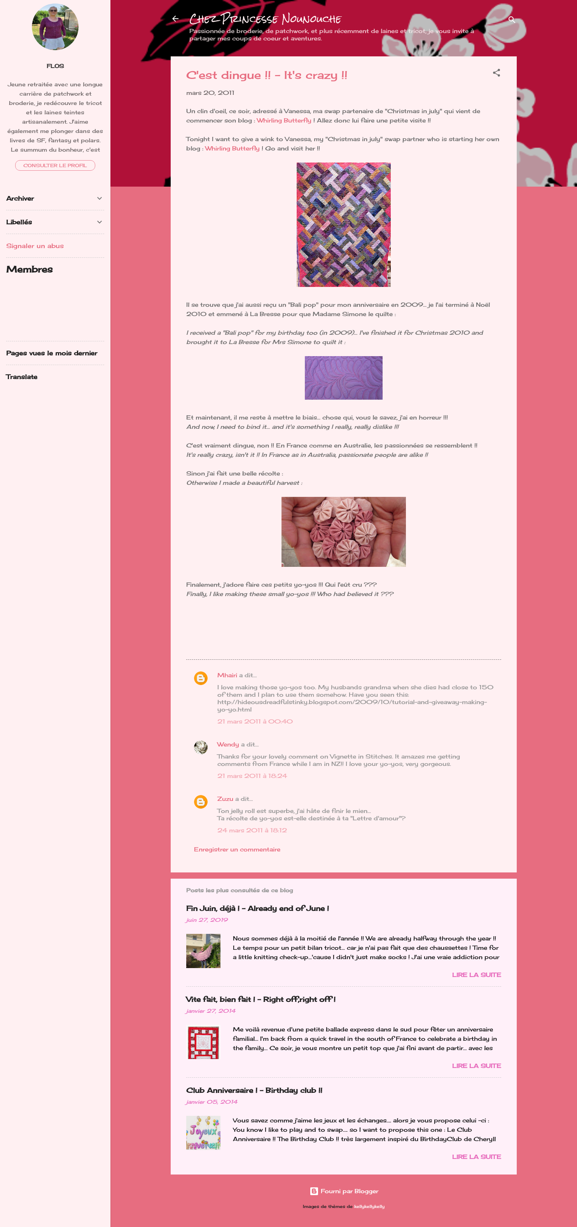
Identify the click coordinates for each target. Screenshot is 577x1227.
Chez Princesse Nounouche (265, 19)
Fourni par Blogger (343, 1191)
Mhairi (227, 675)
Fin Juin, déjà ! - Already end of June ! (257, 908)
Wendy (228, 744)
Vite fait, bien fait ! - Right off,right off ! (261, 999)
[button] (496, 74)
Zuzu (225, 798)
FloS (55, 66)
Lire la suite (476, 975)
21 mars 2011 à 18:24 (252, 776)
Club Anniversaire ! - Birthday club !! (254, 1090)
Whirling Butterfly (284, 120)
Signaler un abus (35, 246)
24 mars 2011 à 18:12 (252, 830)
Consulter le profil (55, 165)
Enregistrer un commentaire (237, 849)
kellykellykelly (369, 1206)
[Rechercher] (512, 21)
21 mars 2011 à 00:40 (255, 721)
